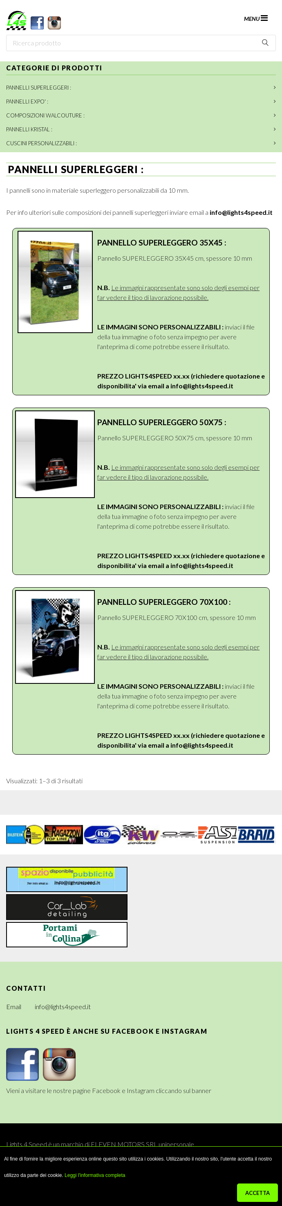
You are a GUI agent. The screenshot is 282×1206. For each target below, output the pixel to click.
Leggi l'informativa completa (95, 1175)
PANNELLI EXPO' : (27, 101)
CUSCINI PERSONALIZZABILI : (41, 143)
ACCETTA (257, 1193)
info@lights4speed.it (241, 212)
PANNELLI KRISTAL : (29, 129)
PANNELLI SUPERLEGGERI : (38, 87)
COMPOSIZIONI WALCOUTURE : (45, 115)
